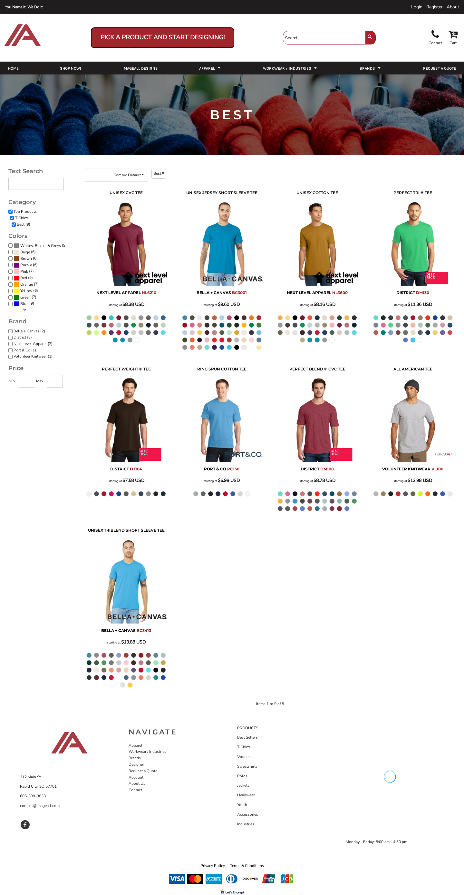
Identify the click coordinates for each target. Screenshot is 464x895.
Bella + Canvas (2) (29, 331)
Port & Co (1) (25, 350)
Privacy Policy (212, 865)
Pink (24, 271)
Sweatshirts (247, 766)
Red (23, 277)
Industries (245, 824)
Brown (26, 258)
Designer (136, 764)
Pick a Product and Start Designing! (163, 37)
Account (136, 777)
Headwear (246, 795)
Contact (135, 789)
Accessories (247, 814)
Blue (24, 303)
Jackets (243, 785)
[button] (210, 68)
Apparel (135, 745)
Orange (26, 284)
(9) (40, 245)
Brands (135, 758)
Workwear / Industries (147, 751)
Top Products (25, 211)
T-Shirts (22, 218)
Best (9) (23, 224)
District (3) (23, 337)
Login (416, 7)
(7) (24, 271)
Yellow (26, 290)
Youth (242, 804)
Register (434, 7)
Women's (245, 756)
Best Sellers (247, 737)
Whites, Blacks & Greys (40, 245)
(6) (25, 252)
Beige (25, 252)
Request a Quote (143, 770)
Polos (242, 776)
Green (25, 297)
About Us (137, 783)
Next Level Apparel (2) (33, 343)
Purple (26, 265)
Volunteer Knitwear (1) (33, 356)
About (453, 7)
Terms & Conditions (247, 865)
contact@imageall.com (40, 805)
